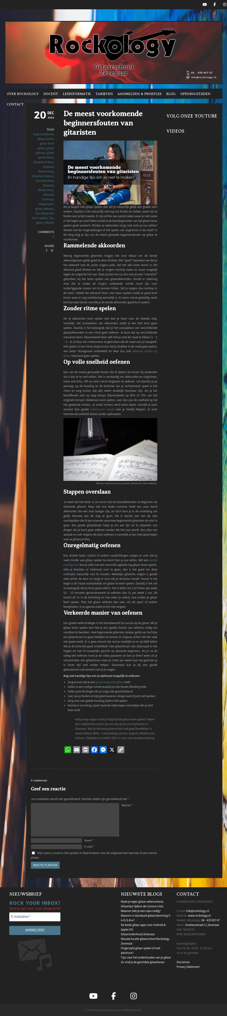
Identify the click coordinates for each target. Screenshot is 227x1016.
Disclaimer (183, 962)
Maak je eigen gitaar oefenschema (142, 902)
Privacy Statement (188, 967)
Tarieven (104, 94)
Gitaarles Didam (43, 162)
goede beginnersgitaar (110, 682)
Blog (171, 94)
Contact (15, 104)
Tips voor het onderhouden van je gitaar (146, 957)
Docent (50, 94)
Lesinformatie (77, 94)
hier (119, 738)
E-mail (89, 847)
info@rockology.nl (197, 911)
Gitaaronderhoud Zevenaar (138, 934)
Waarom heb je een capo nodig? (141, 911)
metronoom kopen (102, 409)
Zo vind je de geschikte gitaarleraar (142, 962)
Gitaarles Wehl (44, 181)
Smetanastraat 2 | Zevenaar (202, 925)
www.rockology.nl (199, 916)
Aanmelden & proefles (139, 94)
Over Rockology (23, 94)
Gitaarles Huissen (42, 176)
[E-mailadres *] (34, 916)
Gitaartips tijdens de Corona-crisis (142, 906)
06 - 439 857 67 (210, 920)
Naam (89, 840)
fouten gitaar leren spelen (45, 143)
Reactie (127, 805)
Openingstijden (195, 94)
